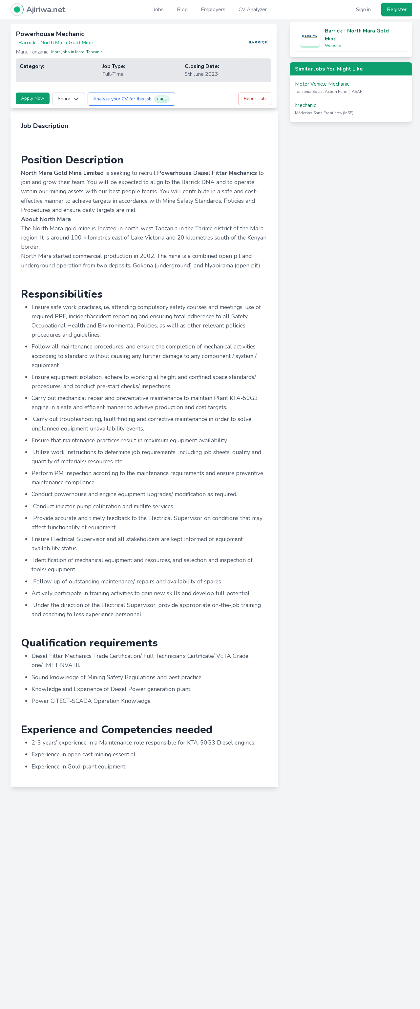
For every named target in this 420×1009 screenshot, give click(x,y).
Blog (182, 9)
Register (397, 9)
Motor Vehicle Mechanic (322, 84)
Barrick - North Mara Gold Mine (357, 34)
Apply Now (32, 98)
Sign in (363, 9)
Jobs (159, 9)
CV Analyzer (253, 9)
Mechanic (305, 105)
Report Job (255, 98)
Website (333, 46)
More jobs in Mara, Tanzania (77, 51)
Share (68, 98)
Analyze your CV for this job (131, 99)
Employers (213, 9)
